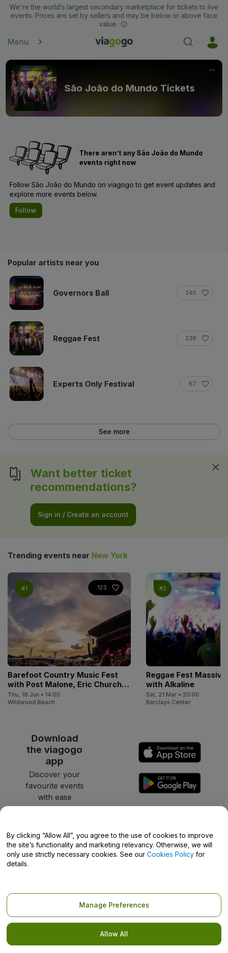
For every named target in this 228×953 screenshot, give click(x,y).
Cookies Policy (170, 854)
